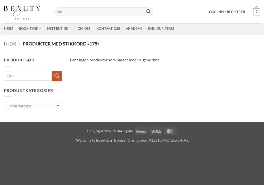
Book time (30, 28)
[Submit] (148, 11)
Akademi (134, 28)
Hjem (8, 28)
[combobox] (33, 105)
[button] (226, 11)
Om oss (84, 28)
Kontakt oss (108, 28)
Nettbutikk (59, 28)
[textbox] (31, 105)
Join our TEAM (160, 28)
